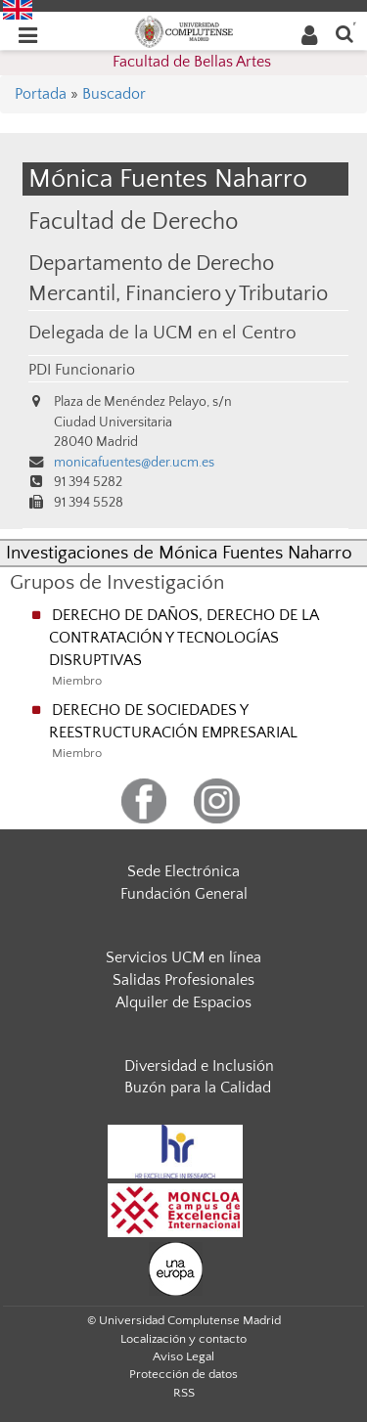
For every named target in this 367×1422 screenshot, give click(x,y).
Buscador (114, 94)
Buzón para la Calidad (197, 1087)
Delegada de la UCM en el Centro (162, 333)
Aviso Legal (183, 1356)
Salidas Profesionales (183, 980)
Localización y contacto (183, 1339)
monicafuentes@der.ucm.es (134, 462)
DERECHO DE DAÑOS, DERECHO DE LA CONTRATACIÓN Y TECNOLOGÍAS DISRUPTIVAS (183, 637)
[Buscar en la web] (344, 33)
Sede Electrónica (183, 871)
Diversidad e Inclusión (199, 1066)
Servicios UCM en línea (183, 957)
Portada (41, 94)
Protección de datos (183, 1374)
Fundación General (184, 894)
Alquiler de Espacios (183, 1002)
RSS (184, 1393)
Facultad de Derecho (133, 221)
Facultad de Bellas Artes (192, 61)
